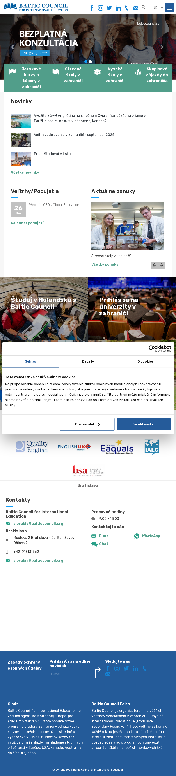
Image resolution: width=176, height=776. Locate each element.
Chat (103, 544)
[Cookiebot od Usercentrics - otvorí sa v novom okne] (152, 348)
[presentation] (83, 693)
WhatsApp (151, 536)
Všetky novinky (25, 172)
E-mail (105, 536)
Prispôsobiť (87, 424)
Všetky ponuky (105, 264)
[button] (13, 47)
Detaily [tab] (88, 361)
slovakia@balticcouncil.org (38, 524)
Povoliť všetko (144, 424)
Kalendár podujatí (27, 223)
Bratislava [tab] (87, 485)
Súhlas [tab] (30, 361)
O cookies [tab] (145, 361)
